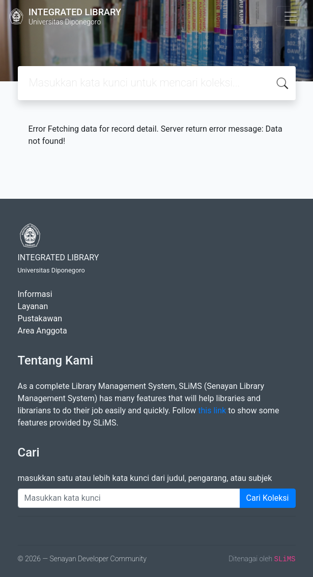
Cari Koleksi (267, 498)
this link (212, 410)
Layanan (33, 306)
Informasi (35, 294)
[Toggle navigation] (290, 16)
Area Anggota (42, 331)
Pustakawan (40, 318)
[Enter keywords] (129, 498)
